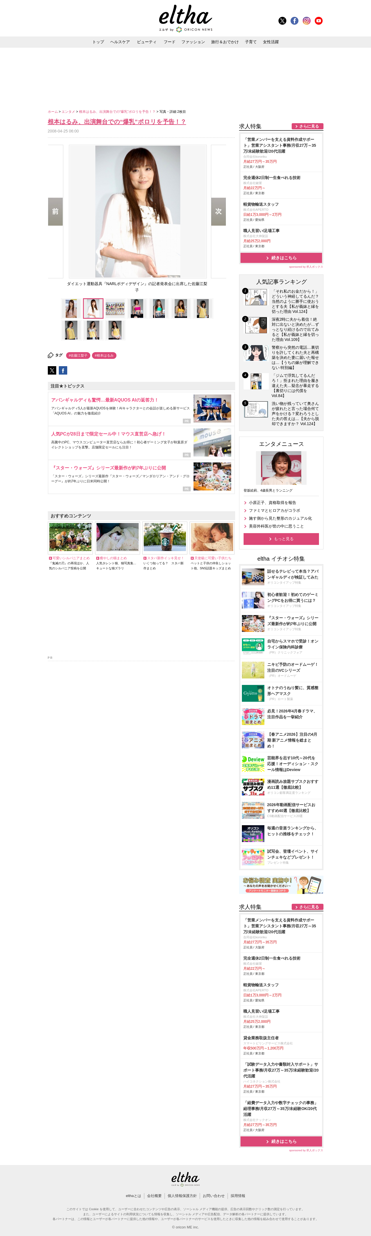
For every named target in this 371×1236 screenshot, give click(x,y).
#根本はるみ (104, 355)
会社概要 (154, 1196)
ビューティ (147, 42)
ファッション (193, 42)
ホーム (53, 112)
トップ (98, 42)
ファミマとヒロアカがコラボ (274, 510)
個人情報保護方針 (182, 1196)
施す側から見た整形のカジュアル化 (280, 518)
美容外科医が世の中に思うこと (276, 526)
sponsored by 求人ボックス (306, 266)
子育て (251, 42)
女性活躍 (271, 42)
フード (170, 42)
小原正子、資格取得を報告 (272, 502)
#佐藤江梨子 (78, 355)
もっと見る (284, 538)
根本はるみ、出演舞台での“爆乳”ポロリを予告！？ (117, 112)
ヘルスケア (120, 42)
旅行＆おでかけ (225, 42)
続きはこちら (284, 257)
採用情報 (238, 1196)
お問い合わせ (214, 1196)
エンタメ (69, 112)
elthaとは (133, 1196)
